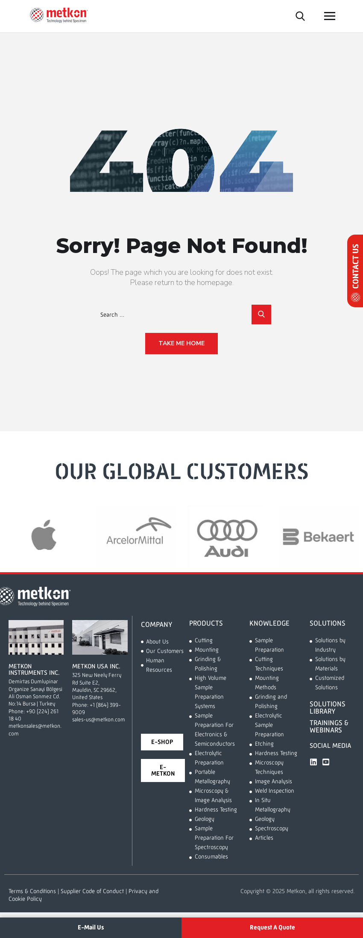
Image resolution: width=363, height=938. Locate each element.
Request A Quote (272, 927)
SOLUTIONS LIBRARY (327, 708)
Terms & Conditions (32, 891)
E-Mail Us (91, 927)
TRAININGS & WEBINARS (329, 727)
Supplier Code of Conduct (92, 891)
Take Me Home (181, 343)
